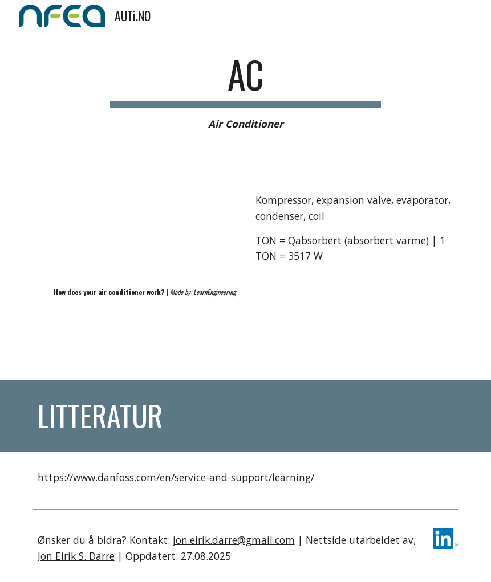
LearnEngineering (214, 292)
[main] (245, 92)
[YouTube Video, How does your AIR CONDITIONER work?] (136, 222)
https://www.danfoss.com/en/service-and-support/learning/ (176, 477)
